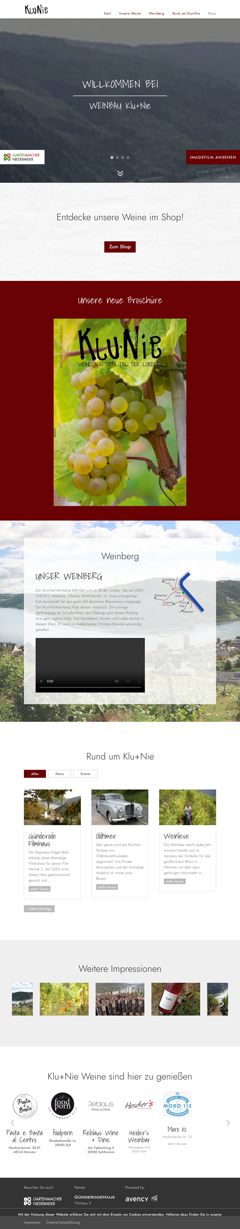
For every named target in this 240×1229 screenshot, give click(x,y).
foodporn (63, 1132)
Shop (212, 13)
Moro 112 (177, 1129)
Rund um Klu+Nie (186, 13)
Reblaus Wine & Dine (101, 1136)
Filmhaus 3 (83, 1203)
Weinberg (156, 13)
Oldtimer (106, 836)
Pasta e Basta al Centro (24, 1136)
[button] (18, 1003)
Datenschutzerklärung (63, 1222)
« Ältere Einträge (39, 908)
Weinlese (176, 836)
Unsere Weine (130, 13)
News (60, 773)
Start (107, 13)
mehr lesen (39, 888)
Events (85, 773)
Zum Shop (120, 246)
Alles (35, 773)
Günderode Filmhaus (42, 839)
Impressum (32, 1222)
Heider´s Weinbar (139, 1136)
